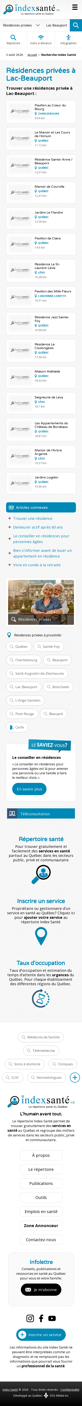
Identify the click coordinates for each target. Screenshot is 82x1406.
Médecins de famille (43, 1037)
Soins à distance (40, 39)
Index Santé (10, 1390)
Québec (21, 646)
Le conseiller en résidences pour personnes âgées (41, 538)
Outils (41, 1197)
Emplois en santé (41, 1211)
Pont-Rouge (24, 713)
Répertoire (13, 39)
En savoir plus (29, 789)
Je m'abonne (45, 1289)
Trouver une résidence (32, 518)
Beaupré (56, 713)
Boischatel (60, 686)
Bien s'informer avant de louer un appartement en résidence (42, 553)
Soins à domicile (27, 1064)
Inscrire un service (44, 1334)
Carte (19, 727)
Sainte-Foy (51, 646)
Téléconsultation (35, 813)
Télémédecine (43, 1050)
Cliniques (65, 1064)
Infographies (68, 39)
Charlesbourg (26, 660)
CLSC (15, 1077)
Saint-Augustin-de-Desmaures (39, 673)
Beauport (60, 660)
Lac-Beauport (26, 686)
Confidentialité (70, 1390)
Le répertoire (41, 1169)
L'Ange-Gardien (27, 700)
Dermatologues (49, 1077)
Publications (41, 1183)
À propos (41, 1155)
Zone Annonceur (41, 1225)
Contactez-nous (41, 1239)
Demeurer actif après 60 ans (38, 527)
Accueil (32, 55)
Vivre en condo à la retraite (37, 564)
